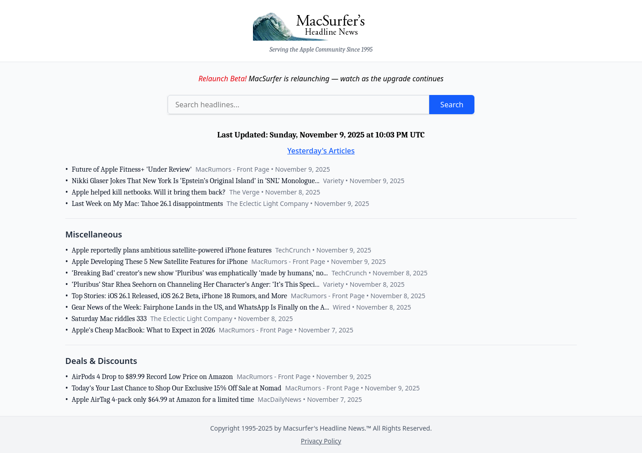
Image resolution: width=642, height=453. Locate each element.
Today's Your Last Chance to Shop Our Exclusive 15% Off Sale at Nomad (176, 388)
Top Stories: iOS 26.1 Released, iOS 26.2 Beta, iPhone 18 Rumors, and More (179, 296)
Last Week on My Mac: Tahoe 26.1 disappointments (147, 204)
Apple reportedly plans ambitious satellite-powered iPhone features (172, 250)
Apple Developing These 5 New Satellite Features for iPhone (159, 262)
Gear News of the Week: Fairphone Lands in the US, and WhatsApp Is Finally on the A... (200, 307)
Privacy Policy (321, 441)
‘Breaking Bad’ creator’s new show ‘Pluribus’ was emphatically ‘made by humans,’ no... (200, 273)
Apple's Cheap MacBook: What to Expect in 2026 (143, 330)
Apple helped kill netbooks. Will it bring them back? (149, 192)
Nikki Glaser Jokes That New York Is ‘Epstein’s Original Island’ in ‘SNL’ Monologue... (195, 181)
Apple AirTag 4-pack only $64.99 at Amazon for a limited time (163, 399)
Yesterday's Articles (321, 151)
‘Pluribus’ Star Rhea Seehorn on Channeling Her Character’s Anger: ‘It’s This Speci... (196, 284)
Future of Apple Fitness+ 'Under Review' (132, 169)
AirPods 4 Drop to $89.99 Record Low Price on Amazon (152, 377)
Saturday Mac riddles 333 (109, 319)
